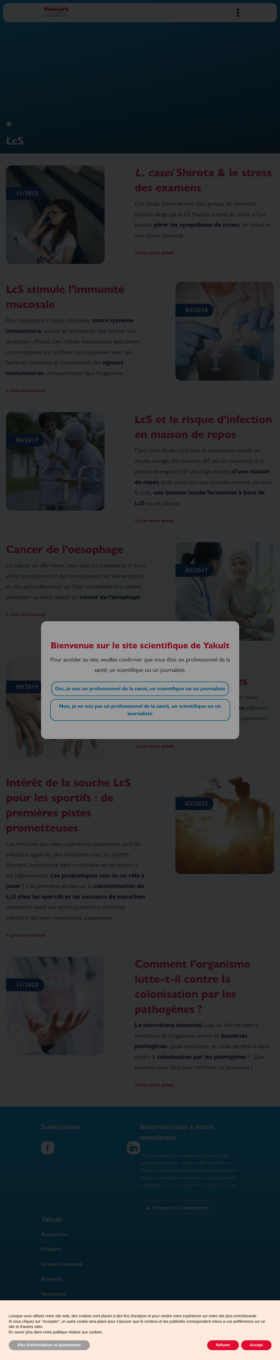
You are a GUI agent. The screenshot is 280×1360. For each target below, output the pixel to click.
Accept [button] (256, 1345)
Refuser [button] (223, 1345)
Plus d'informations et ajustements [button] (49, 1345)
